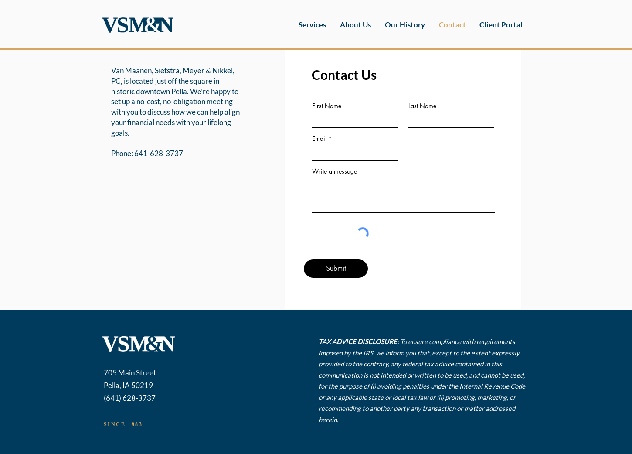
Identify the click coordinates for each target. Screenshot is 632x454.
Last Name (422, 106)
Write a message (334, 171)
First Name (326, 106)
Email (319, 139)
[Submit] (336, 268)
